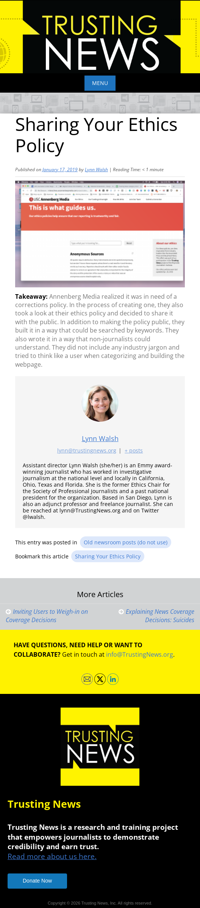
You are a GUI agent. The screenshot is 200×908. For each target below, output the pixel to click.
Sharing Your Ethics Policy (108, 556)
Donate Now (37, 881)
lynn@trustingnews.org (86, 450)
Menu (100, 83)
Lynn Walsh (96, 169)
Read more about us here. (52, 856)
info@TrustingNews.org (139, 654)
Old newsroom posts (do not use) (125, 542)
